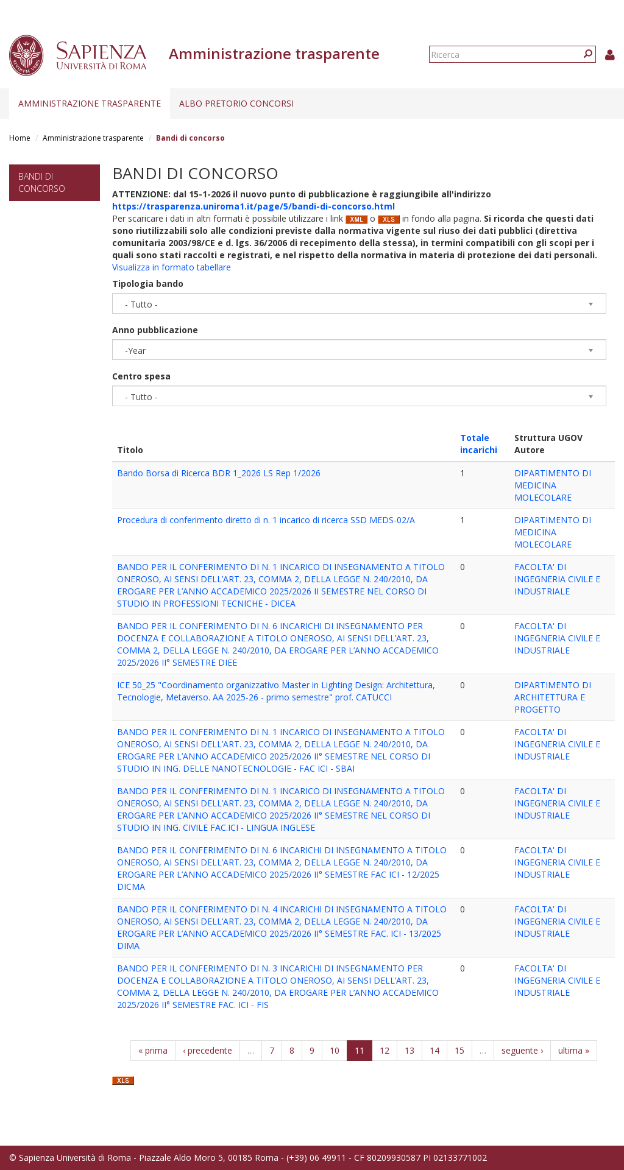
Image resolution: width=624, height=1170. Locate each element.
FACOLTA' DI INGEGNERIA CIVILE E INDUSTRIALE (557, 579)
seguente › (522, 1050)
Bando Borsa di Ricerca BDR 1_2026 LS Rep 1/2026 (219, 473)
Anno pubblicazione (155, 330)
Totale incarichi (478, 444)
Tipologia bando (147, 283)
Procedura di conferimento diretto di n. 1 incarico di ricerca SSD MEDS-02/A (266, 520)
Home (19, 138)
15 (459, 1050)
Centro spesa (141, 376)
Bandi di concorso (41, 182)
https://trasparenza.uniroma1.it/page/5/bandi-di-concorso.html (253, 206)
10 (334, 1050)
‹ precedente (207, 1050)
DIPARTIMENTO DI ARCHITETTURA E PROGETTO (552, 697)
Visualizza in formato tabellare (171, 267)
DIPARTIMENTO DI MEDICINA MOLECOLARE (552, 485)
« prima (153, 1050)
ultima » (573, 1050)
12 (384, 1050)
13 (409, 1050)
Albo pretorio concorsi (236, 103)
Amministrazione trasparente (89, 103)
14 (434, 1050)
